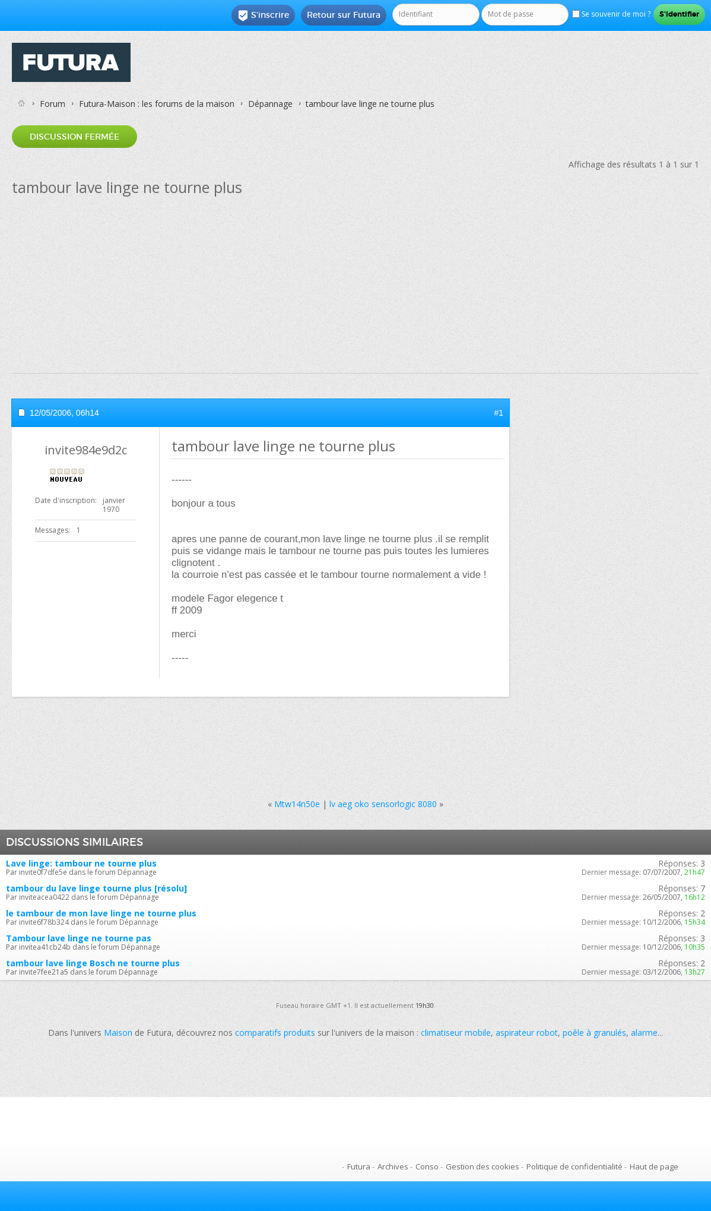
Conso (427, 1166)
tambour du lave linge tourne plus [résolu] (96, 888)
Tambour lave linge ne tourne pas (78, 938)
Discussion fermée (74, 136)
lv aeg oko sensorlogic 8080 (383, 804)
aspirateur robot (527, 1032)
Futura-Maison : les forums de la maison (156, 103)
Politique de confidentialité (574, 1166)
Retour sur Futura (343, 15)
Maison (118, 1032)
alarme (644, 1032)
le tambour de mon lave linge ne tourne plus (101, 913)
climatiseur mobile (456, 1032)
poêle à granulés (594, 1032)
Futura (358, 1166)
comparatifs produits (275, 1032)
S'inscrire (263, 15)
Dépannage (270, 103)
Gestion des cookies (482, 1166)
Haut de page (654, 1166)
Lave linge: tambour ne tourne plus (81, 863)
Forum (52, 103)
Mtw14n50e (297, 804)
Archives (392, 1166)
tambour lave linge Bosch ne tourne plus (93, 963)
